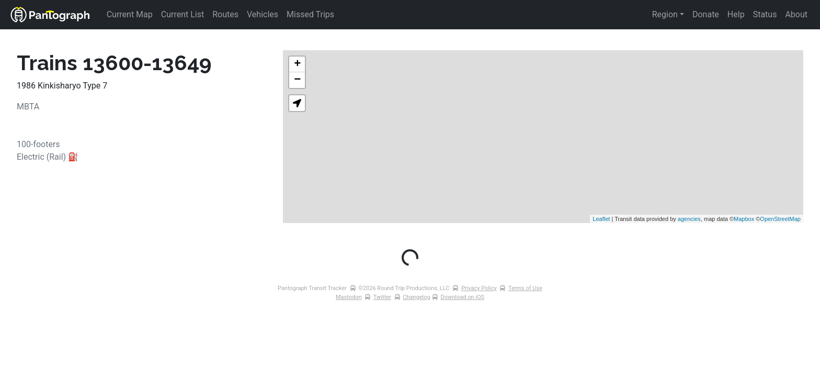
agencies (689, 219)
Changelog (416, 297)
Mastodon (349, 297)
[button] (297, 103)
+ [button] (297, 64)
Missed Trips (310, 14)
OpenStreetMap (780, 219)
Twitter (382, 297)
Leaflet (601, 219)
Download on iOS (462, 297)
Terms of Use (525, 288)
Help (736, 14)
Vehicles (262, 14)
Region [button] (665, 14)
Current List (182, 14)
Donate (705, 14)
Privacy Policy (479, 288)
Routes (225, 14)
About (796, 14)
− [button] (297, 80)
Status (765, 14)
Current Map (130, 14)
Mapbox (744, 219)
